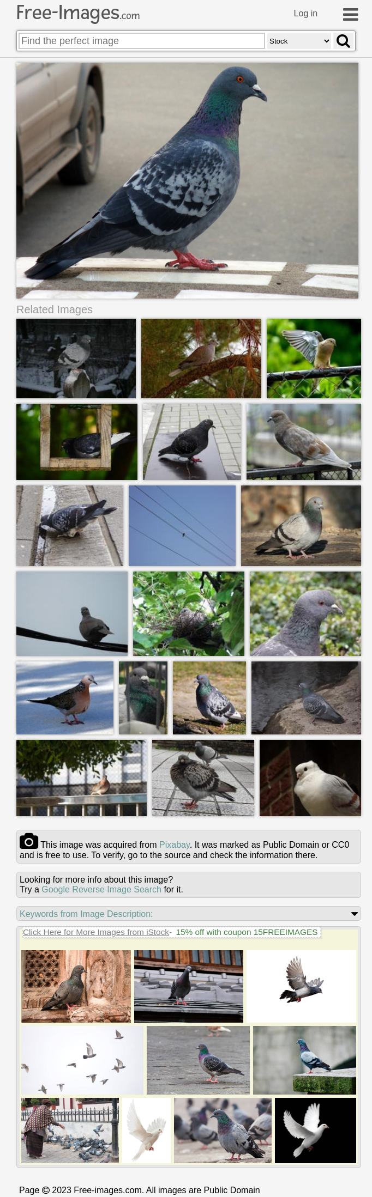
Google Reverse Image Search (101, 889)
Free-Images (78, 12)
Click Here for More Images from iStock (96, 931)
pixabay (174, 844)
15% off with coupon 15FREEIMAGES (246, 931)
